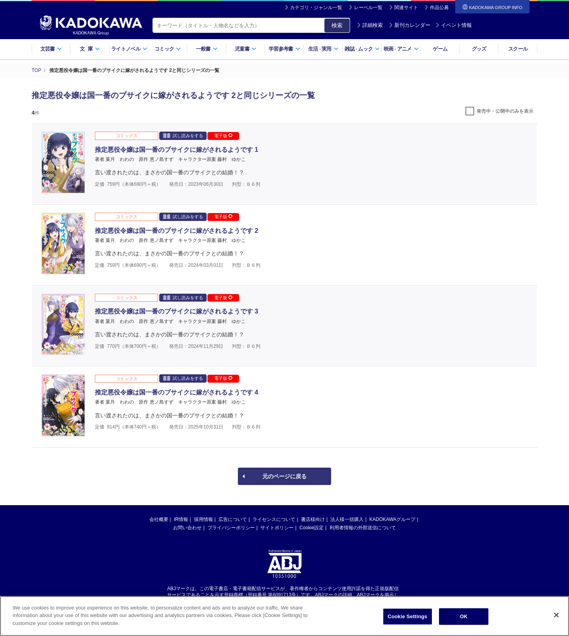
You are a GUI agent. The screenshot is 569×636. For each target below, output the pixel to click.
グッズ (479, 49)
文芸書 (51, 49)
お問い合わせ (187, 527)
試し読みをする (183, 135)
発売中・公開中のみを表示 (505, 111)
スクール (518, 49)
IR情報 (181, 519)
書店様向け (313, 519)
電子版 (223, 135)
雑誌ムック (362, 49)
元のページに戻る (284, 476)
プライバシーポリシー (231, 527)
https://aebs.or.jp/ (256, 601)
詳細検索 (370, 25)
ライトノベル (129, 49)
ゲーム (440, 49)
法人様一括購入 (347, 519)
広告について (233, 519)
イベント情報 (453, 25)
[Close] (556, 622)
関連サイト (406, 7)
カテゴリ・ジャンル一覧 (316, 7)
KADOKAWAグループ (392, 519)
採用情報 (203, 519)
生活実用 (323, 49)
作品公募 (439, 7)
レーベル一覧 (368, 7)
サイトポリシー (277, 527)
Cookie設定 (312, 527)
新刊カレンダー (409, 25)
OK (464, 624)
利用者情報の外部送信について (363, 527)
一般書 (207, 49)
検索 (337, 25)
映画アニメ (401, 49)
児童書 (245, 49)
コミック (167, 49)
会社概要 (158, 519)
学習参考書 (284, 49)
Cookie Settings (407, 624)
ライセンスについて (273, 519)
